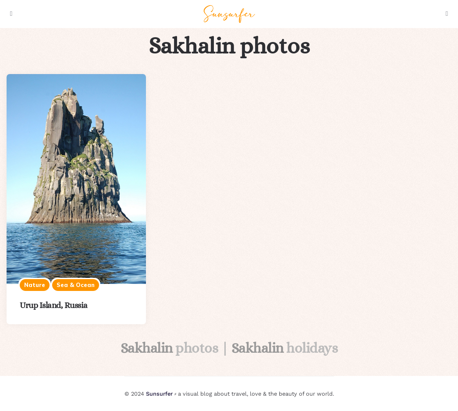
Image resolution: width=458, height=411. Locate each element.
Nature (34, 284)
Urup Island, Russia (54, 305)
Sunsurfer (159, 393)
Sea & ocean (76, 284)
